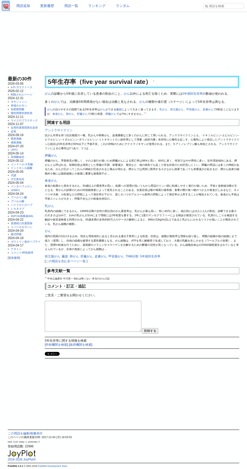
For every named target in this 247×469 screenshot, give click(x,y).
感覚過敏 (16, 142)
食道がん (57, 113)
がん (48, 93)
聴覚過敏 (16, 138)
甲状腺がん (193, 109)
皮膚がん (208, 109)
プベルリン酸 (19, 197)
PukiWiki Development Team (52, 466)
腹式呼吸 (16, 234)
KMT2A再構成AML (22, 216)
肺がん (70, 113)
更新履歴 (47, 6)
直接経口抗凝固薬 (21, 223)
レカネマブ (17, 208)
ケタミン (16, 248)
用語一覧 (71, 6)
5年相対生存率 (192, 93)
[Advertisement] (123, 42)
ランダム (123, 6)
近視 (13, 131)
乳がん (163, 109)
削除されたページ (21, 94)
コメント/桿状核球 (22, 252)
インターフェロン (21, 186)
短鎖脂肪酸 (17, 109)
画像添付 (36, 433)
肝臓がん (82, 113)
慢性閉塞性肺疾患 (21, 113)
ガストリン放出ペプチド (26, 241)
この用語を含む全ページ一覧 (66, 261)
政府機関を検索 (80, 344)
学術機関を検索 (56, 344)
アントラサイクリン (59, 130)
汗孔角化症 (17, 179)
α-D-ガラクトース (21, 87)
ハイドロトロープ (21, 204)
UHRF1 (15, 190)
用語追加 (23, 6)
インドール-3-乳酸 (22, 164)
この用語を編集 (18, 433)
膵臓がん (110, 113)
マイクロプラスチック (24, 120)
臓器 (119, 109)
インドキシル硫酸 (21, 167)
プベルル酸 (17, 201)
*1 (145, 113)
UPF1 (14, 149)
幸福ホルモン (19, 105)
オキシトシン (19, 101)
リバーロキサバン (21, 227)
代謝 (13, 175)
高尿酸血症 (17, 156)
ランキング (97, 6)
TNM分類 (132, 256)
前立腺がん (177, 109)
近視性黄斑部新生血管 (24, 127)
